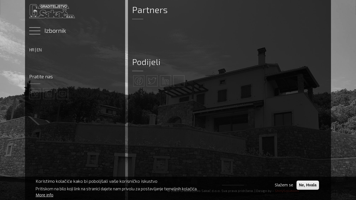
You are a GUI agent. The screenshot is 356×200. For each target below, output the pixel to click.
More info (44, 195)
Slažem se (284, 185)
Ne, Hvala (308, 185)
